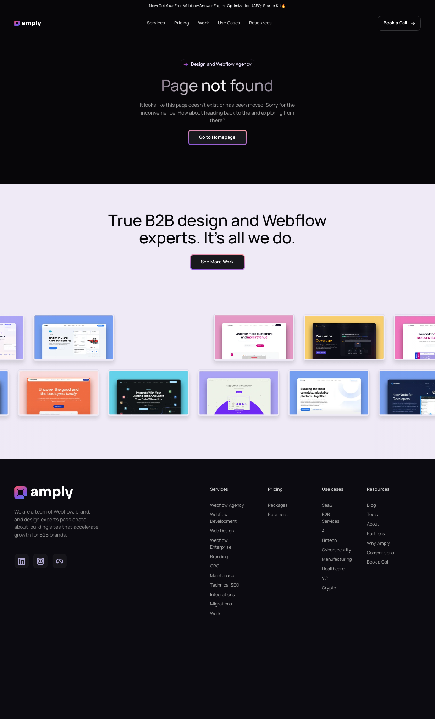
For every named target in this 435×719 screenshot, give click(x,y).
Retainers (278, 514)
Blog (371, 505)
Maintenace (222, 575)
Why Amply (378, 543)
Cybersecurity (333, 550)
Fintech (329, 540)
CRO (214, 566)
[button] (156, 23)
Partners (376, 534)
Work (203, 23)
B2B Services (331, 517)
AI (324, 531)
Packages (278, 505)
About (373, 524)
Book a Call (378, 562)
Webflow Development (223, 517)
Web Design (222, 531)
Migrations (221, 604)
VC (325, 578)
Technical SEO (224, 585)
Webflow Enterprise (220, 543)
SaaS (327, 505)
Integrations (222, 595)
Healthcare (333, 569)
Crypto (329, 588)
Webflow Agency (227, 505)
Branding (219, 557)
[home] (27, 23)
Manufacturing (333, 559)
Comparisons (380, 553)
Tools (372, 514)
